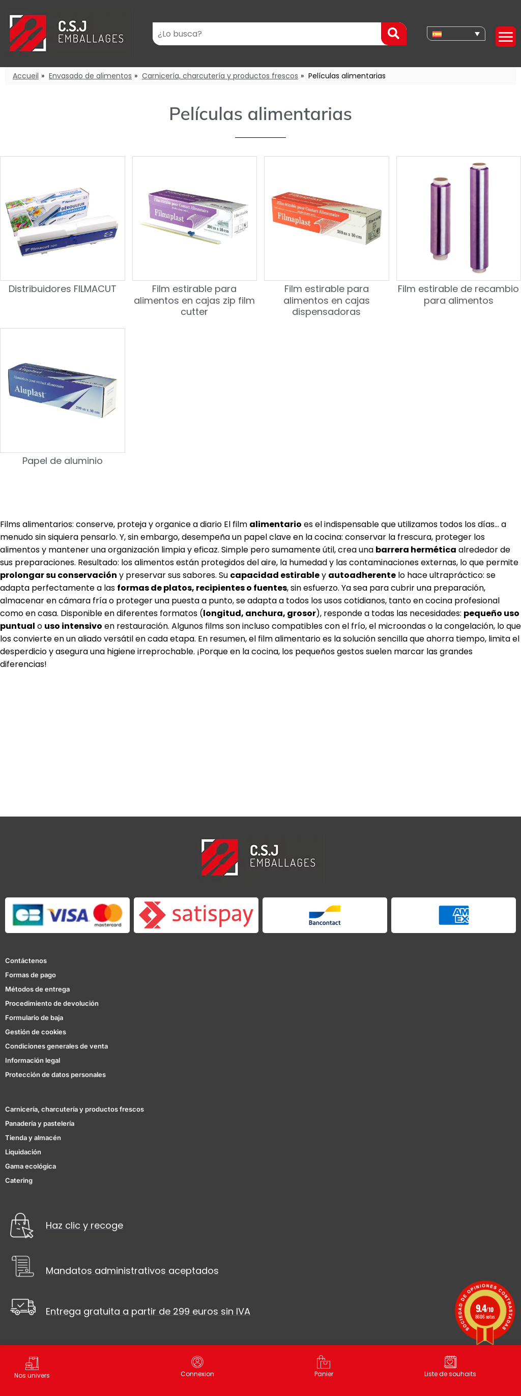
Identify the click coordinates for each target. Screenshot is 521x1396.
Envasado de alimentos (90, 76)
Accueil (26, 76)
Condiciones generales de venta (56, 1046)
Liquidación (23, 1152)
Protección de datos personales (55, 1074)
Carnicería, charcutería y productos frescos (220, 76)
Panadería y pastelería (39, 1123)
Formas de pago (30, 975)
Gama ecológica (30, 1166)
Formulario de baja (34, 1017)
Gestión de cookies (35, 1032)
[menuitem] (456, 33)
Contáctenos (26, 960)
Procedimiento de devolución (52, 1003)
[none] (456, 33)
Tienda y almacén (33, 1137)
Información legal (32, 1060)
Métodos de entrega (37, 989)
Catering (19, 1180)
